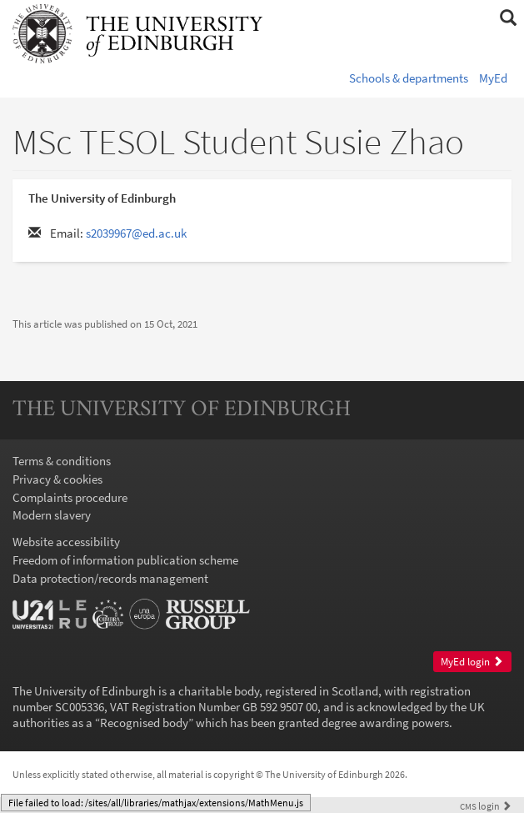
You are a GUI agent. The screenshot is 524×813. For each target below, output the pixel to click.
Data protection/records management (110, 578)
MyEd (493, 78)
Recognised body (144, 722)
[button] (508, 18)
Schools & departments (408, 78)
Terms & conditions (61, 461)
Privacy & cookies (57, 479)
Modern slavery (51, 515)
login (486, 806)
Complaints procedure (69, 497)
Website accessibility (66, 542)
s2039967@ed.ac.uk (136, 233)
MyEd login (472, 662)
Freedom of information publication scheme (125, 560)
